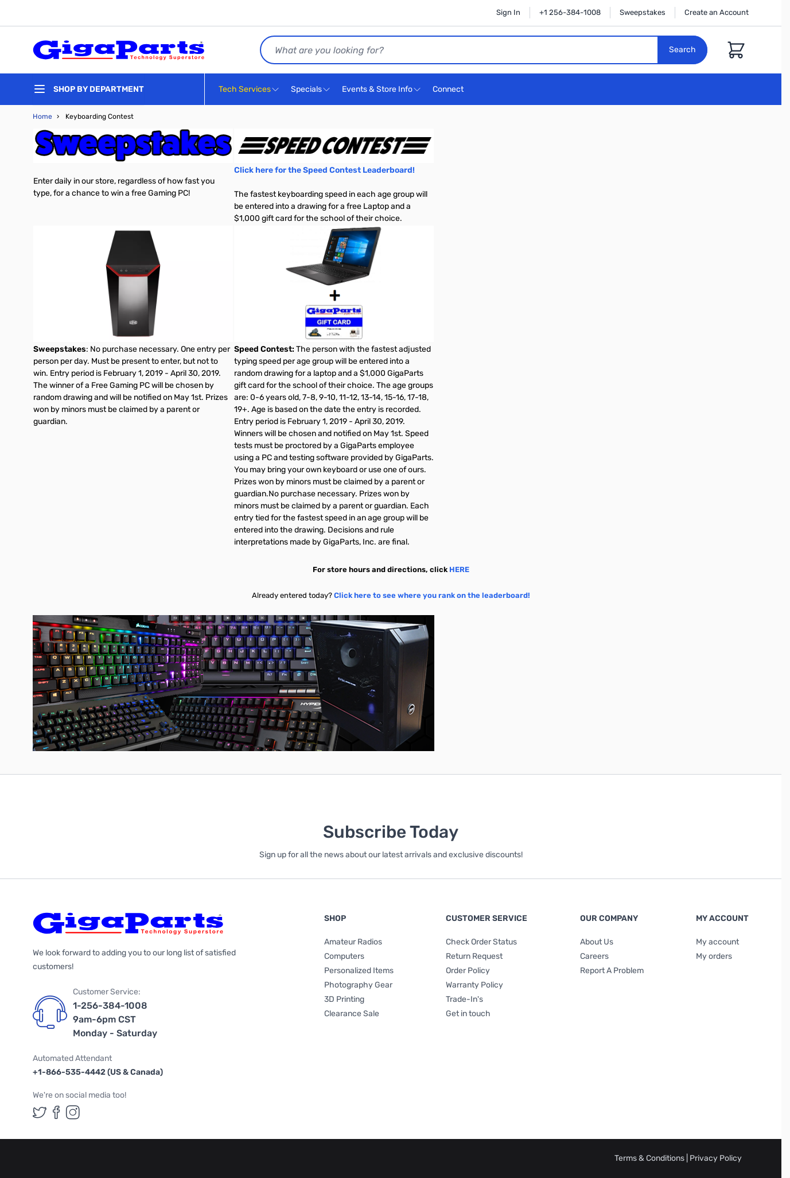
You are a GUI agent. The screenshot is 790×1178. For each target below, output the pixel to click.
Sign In (508, 12)
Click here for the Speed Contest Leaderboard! (324, 170)
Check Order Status (481, 942)
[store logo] (119, 50)
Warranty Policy (474, 985)
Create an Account (716, 12)
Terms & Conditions (650, 1158)
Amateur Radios (353, 942)
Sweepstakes (643, 12)
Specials (306, 89)
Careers (594, 956)
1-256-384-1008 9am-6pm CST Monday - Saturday (115, 1019)
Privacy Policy (716, 1158)
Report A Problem (612, 970)
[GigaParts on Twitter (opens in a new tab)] (39, 1112)
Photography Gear (358, 985)
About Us (596, 942)
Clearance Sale (351, 1013)
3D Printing (344, 999)
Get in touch (468, 1013)
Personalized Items (359, 970)
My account (717, 942)
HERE (459, 569)
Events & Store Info (377, 89)
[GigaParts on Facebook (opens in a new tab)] (56, 1112)
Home (42, 116)
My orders (714, 956)
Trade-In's (464, 999)
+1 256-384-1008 (570, 12)
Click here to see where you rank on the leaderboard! (432, 595)
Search (682, 50)
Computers (344, 956)
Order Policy (468, 970)
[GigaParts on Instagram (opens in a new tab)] (73, 1112)
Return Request (474, 956)
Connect (449, 90)
